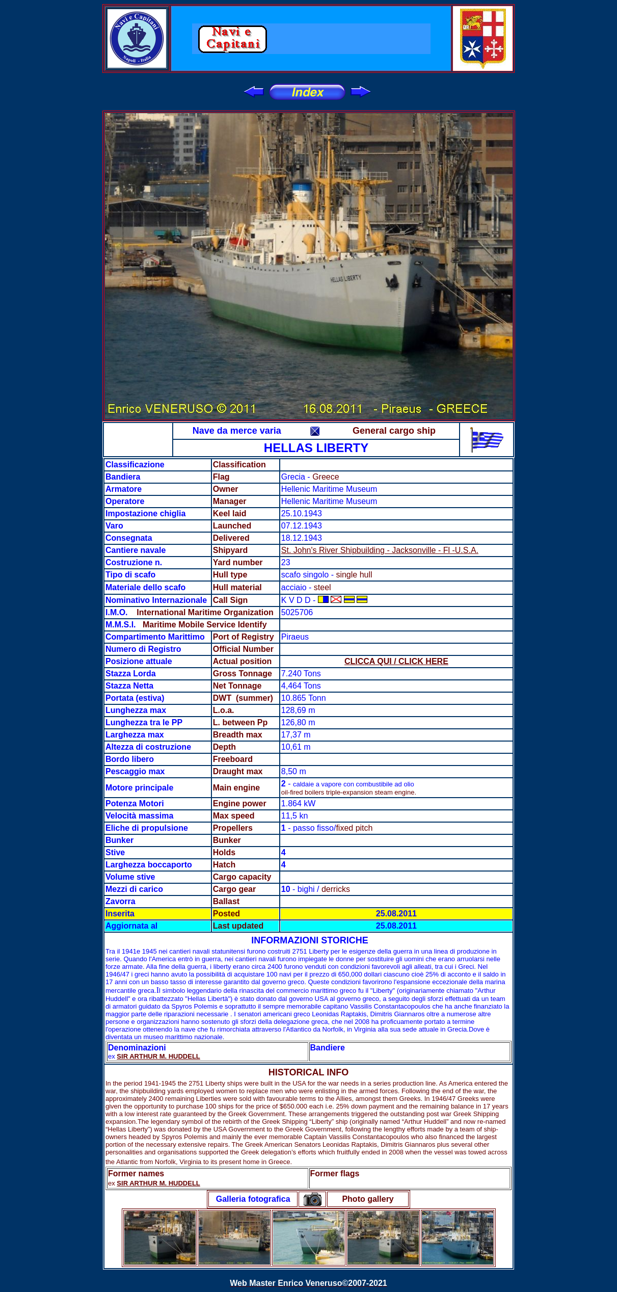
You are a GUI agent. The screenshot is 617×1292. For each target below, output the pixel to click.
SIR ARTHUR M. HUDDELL (158, 1056)
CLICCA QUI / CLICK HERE (396, 661)
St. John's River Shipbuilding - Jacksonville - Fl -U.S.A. (379, 550)
